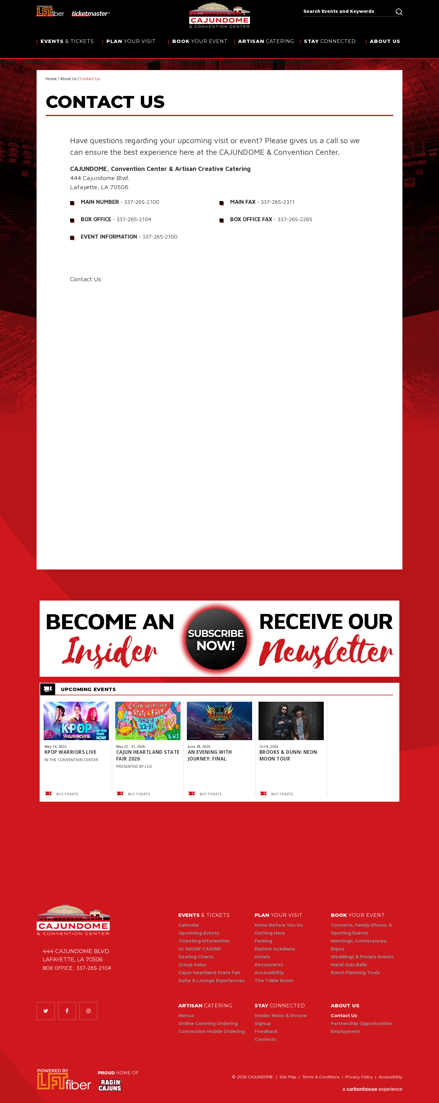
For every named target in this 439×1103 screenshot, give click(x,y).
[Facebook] (67, 1011)
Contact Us (344, 1015)
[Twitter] (46, 1011)
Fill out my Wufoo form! (219, 411)
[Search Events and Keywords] (348, 11)
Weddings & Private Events (362, 956)
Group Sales (192, 964)
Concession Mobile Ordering (211, 1031)
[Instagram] (88, 1011)
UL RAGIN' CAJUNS (199, 949)
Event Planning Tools (355, 972)
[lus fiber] (50, 10)
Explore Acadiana (275, 949)
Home (51, 78)
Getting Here (270, 933)
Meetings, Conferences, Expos (359, 945)
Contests (265, 1039)
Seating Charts (195, 956)
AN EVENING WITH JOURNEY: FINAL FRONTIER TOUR (211, 755)
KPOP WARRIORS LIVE (71, 752)
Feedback (266, 1031)
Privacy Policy (359, 1078)
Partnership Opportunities (362, 1023)
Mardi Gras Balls (349, 964)
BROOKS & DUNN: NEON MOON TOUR (289, 755)
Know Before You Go (279, 925)
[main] (219, 454)
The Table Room (274, 980)
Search (399, 12)
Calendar (188, 925)
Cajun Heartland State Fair (209, 972)
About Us (68, 78)
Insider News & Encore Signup (281, 1019)
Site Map (288, 1078)
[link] (64, 1079)
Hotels (262, 956)
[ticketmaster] (91, 13)
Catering (266, 46)
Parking (263, 941)
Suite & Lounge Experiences (211, 980)
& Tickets (67, 46)
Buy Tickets (61, 794)
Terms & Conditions (321, 1078)
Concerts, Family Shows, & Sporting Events (361, 929)
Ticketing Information (204, 941)
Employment (345, 1031)
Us (385, 46)
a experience (372, 1088)
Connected (330, 46)
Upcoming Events (198, 933)
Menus (186, 1015)
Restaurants (269, 964)
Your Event (200, 46)
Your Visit (131, 46)
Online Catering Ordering (208, 1023)
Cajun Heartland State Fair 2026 (140, 755)
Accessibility (269, 972)
